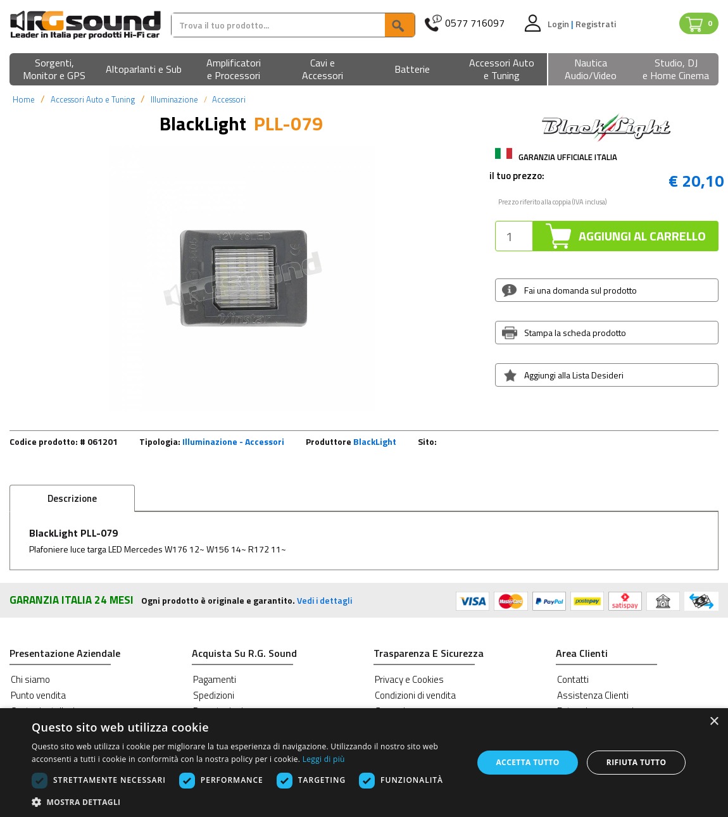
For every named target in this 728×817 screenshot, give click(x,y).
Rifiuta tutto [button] (636, 762)
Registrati (595, 23)
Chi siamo (30, 679)
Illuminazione (174, 99)
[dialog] (364, 762)
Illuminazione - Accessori (233, 441)
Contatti (573, 679)
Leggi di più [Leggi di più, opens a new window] (324, 759)
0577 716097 (475, 23)
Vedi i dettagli (324, 600)
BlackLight (374, 441)
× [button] (714, 722)
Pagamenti (214, 679)
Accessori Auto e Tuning (93, 99)
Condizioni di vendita (415, 695)
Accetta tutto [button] (527, 762)
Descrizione (72, 498)
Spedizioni (213, 695)
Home (24, 99)
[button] (54, 69)
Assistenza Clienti (593, 695)
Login (559, 23)
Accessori (229, 99)
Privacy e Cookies (409, 679)
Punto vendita (38, 695)
